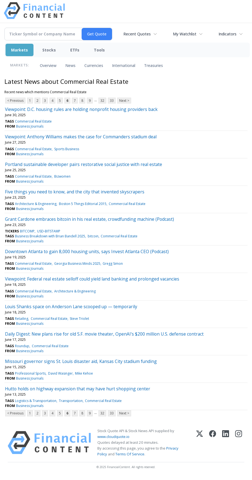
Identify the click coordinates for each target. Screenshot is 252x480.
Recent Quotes (137, 34)
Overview (48, 65)
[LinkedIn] (225, 442)
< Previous (15, 100)
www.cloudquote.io (113, 436)
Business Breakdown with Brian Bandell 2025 (50, 236)
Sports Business (66, 149)
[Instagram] (238, 442)
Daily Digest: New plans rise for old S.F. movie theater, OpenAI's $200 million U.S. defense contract (104, 334)
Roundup (22, 346)
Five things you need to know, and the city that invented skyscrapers (74, 192)
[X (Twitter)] (199, 442)
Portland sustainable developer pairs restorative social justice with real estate (83, 164)
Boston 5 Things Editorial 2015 (82, 203)
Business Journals (29, 126)
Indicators (228, 34)
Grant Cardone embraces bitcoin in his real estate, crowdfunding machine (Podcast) (89, 219)
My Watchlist (184, 34)
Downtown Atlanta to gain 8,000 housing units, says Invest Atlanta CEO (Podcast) (87, 251)
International (123, 65)
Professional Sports (30, 373)
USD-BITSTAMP (48, 231)
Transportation (71, 400)
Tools (99, 50)
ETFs (74, 50)
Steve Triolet (79, 318)
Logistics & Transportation (35, 400)
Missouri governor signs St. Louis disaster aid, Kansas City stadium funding (81, 361)
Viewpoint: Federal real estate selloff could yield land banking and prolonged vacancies (92, 279)
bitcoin (93, 236)
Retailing (21, 318)
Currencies (93, 65)
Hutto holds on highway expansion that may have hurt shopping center (77, 389)
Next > (124, 100)
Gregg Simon (113, 263)
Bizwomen (62, 176)
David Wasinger (60, 373)
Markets (19, 50)
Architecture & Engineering (35, 203)
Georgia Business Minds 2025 (77, 263)
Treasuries (153, 65)
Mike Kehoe (84, 373)
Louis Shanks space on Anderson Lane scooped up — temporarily (71, 306)
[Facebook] (212, 442)
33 (112, 100)
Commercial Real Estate (33, 121)
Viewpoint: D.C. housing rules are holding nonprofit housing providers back (81, 109)
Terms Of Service (129, 454)
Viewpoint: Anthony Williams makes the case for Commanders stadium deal (81, 137)
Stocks (49, 50)
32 (102, 100)
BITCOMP (27, 231)
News (70, 65)
